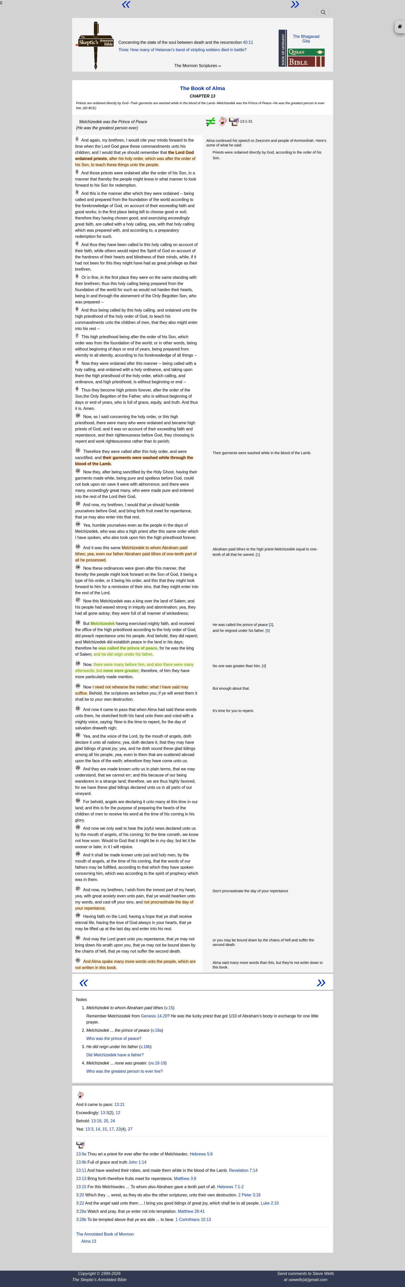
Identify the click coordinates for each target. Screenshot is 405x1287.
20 (106, 1121)
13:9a (81, 1154)
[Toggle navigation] (323, 12)
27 (130, 1129)
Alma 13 (88, 1241)
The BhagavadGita (306, 38)
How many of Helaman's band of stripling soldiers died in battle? (188, 50)
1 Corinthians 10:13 (193, 1219)
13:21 (119, 1104)
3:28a (81, 1211)
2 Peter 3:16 (249, 1195)
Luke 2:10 (270, 1203)
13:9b (81, 1162)
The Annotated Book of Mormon (105, 1234)
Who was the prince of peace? (113, 1038)
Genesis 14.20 (154, 1016)
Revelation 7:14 (243, 1170)
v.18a (157, 1030)
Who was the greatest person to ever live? (124, 1071)
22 (118, 1129)
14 (97, 1129)
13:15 (81, 1187)
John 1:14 (137, 1162)
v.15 (169, 1008)
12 (118, 1113)
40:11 (248, 42)
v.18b (145, 1047)
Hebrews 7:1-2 (230, 1187)
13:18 (96, 1121)
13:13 (81, 1178)
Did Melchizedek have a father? (115, 1055)
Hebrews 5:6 (201, 1154)
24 (113, 1121)
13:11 (81, 1170)
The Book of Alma (202, 88)
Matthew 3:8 (185, 1178)
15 (104, 1129)
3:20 (80, 1195)
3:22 (80, 1203)
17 (111, 1129)
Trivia (123, 50)
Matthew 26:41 (191, 1211)
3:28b (81, 1219)
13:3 (104, 1113)
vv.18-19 (157, 1063)
